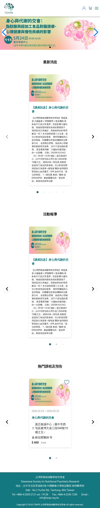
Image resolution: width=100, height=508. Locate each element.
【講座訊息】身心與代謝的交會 (50, 109)
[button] (50, 47)
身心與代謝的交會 (43, 417)
